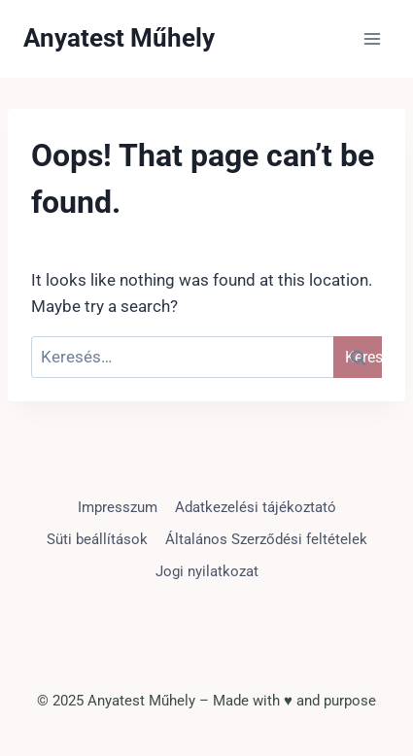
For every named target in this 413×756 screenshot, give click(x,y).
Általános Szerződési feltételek (266, 539)
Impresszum (117, 507)
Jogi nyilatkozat (206, 571)
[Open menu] (372, 38)
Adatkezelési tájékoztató (255, 507)
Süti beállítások (97, 539)
